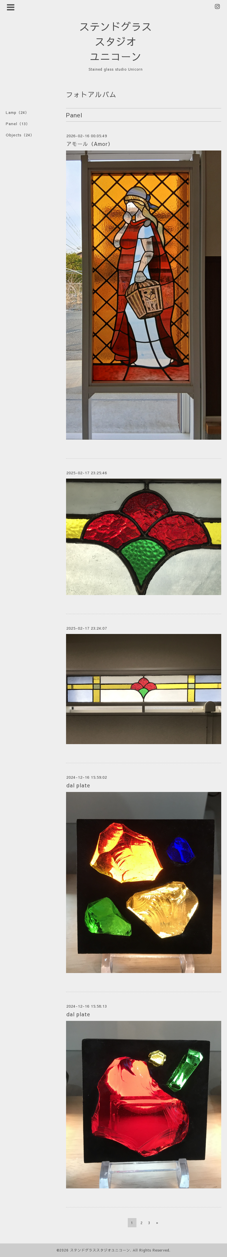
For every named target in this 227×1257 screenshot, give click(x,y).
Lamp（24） (17, 112)
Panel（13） (18, 123)
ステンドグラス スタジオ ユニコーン (115, 41)
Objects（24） (20, 135)
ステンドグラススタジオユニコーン (100, 1250)
